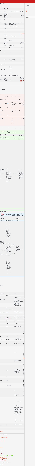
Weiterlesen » (1, 87)
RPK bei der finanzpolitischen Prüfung (4, 459)
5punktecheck (9, 442)
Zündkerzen (2, 90)
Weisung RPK (1, 460)
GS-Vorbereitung (3, 435)
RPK (1, 451)
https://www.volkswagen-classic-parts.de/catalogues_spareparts (8, 291)
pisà (2, 1)
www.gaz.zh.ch (2, 458)
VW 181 (1, 286)
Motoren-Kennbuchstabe (9, 319)
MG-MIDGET (2, 3)
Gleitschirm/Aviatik (3, 438)
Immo (26, 10)
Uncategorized (27, 12)
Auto (1, 6)
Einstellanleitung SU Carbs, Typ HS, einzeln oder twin (22, 34)
